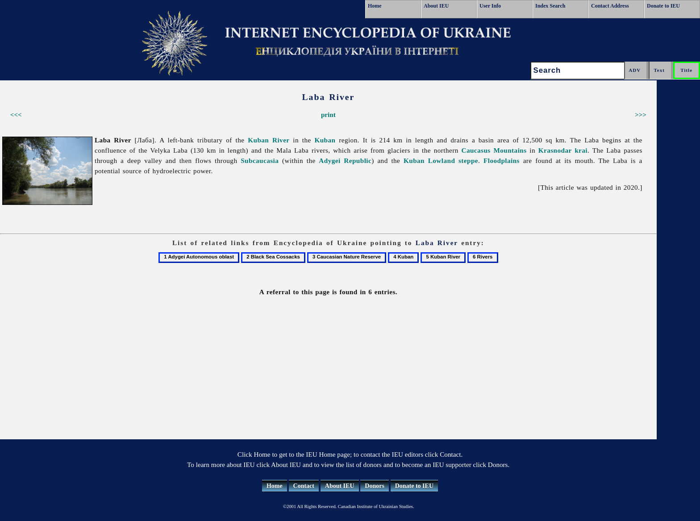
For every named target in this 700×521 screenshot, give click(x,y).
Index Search (550, 6)
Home (375, 6)
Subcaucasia (260, 160)
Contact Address (610, 6)
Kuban (324, 140)
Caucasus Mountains (493, 150)
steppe (468, 160)
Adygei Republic (345, 160)
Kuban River (268, 140)
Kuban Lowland (429, 160)
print (328, 114)
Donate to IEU (663, 6)
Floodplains (501, 160)
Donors (374, 486)
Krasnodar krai (563, 150)
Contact (303, 486)
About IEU (436, 6)
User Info (490, 6)
